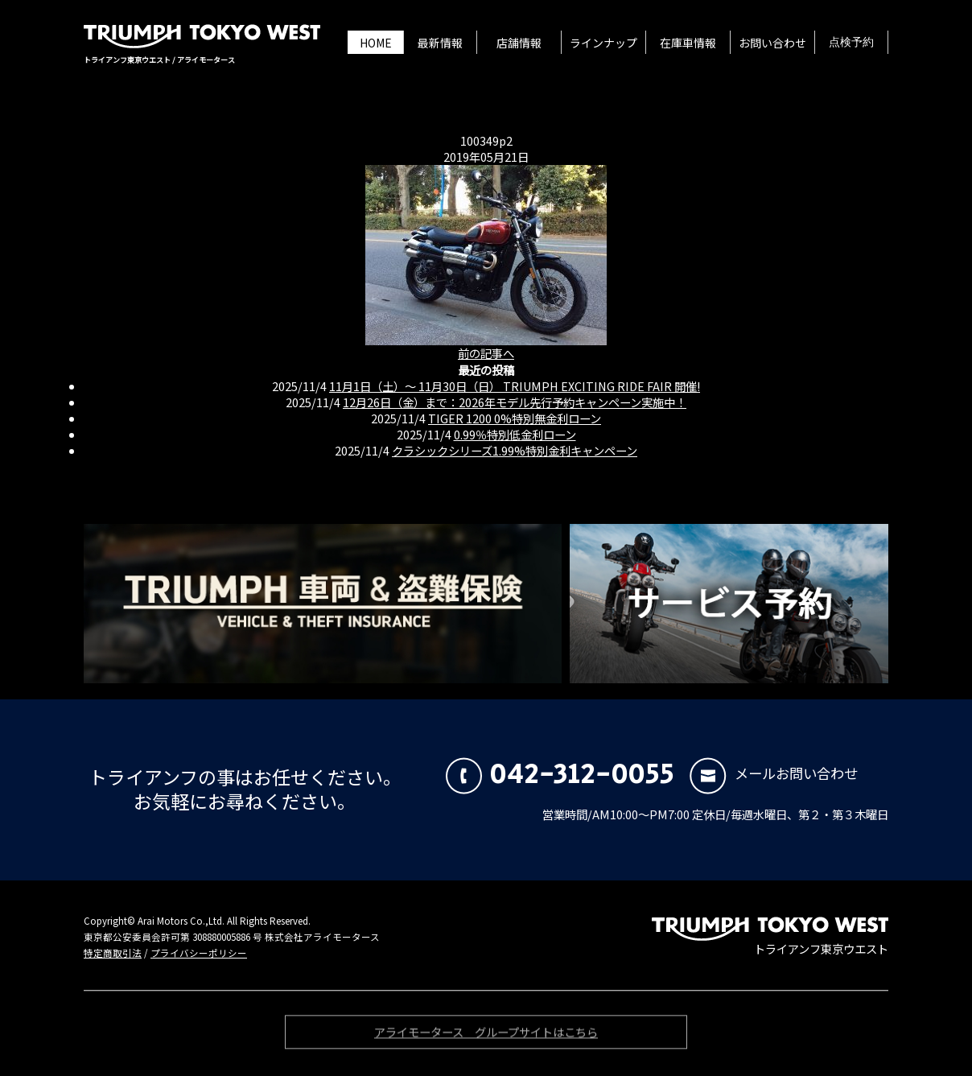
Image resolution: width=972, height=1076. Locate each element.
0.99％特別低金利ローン (515, 434)
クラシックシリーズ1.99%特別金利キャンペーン (514, 450)
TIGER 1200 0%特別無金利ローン (514, 418)
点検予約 (851, 43)
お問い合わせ (772, 43)
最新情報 (440, 43)
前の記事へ (486, 352)
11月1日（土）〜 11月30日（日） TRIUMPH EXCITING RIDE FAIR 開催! (514, 385)
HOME (376, 43)
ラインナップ (603, 43)
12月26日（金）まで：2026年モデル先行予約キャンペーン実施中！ (514, 402)
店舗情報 (519, 43)
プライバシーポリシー (198, 952)
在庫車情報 (688, 43)
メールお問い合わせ (774, 773)
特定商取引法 (113, 952)
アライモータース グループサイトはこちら (486, 1035)
